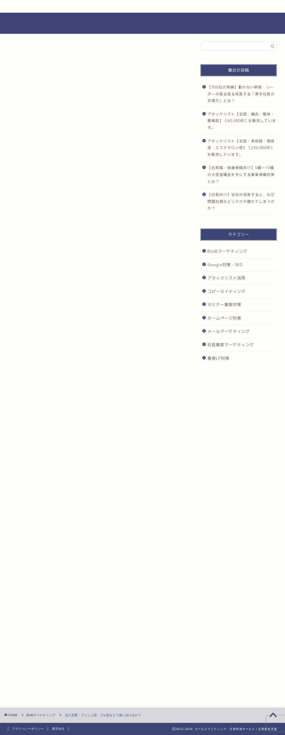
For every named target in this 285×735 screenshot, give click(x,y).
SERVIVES (104, 6)
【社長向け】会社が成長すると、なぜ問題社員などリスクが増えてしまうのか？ (241, 201)
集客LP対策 (218, 358)
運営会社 (58, 728)
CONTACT (230, 6)
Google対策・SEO (225, 265)
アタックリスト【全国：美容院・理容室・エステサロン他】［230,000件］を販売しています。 (241, 147)
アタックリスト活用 (226, 278)
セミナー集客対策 (224, 304)
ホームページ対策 (224, 318)
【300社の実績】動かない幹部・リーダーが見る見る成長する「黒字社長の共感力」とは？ (241, 94)
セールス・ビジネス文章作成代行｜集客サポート (143, 23)
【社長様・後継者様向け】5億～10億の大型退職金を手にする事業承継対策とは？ (241, 174)
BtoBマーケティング (31, 52)
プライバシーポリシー (28, 728)
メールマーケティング (228, 331)
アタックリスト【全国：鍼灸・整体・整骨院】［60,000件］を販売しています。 (241, 120)
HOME (40, 6)
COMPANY (167, 6)
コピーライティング (226, 291)
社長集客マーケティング (230, 345)
